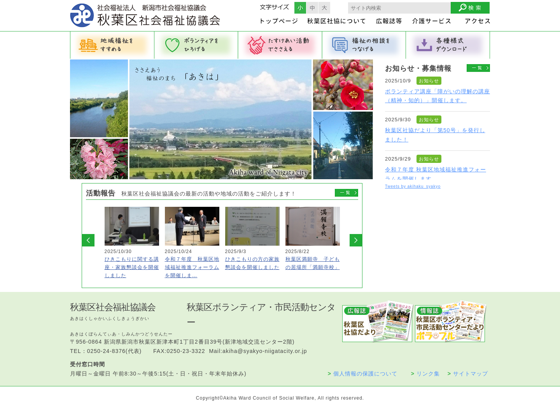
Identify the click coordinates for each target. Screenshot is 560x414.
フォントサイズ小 (300, 8)
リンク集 (425, 373)
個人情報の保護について (362, 373)
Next (356, 240)
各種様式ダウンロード (448, 45)
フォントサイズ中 (312, 8)
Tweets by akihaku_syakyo (413, 186)
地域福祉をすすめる (112, 45)
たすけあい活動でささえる (280, 45)
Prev (88, 240)
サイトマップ (468, 373)
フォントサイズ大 (324, 8)
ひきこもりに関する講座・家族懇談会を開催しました (132, 267)
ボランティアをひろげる (196, 45)
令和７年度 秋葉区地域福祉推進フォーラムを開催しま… (192, 267)
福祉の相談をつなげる (364, 45)
